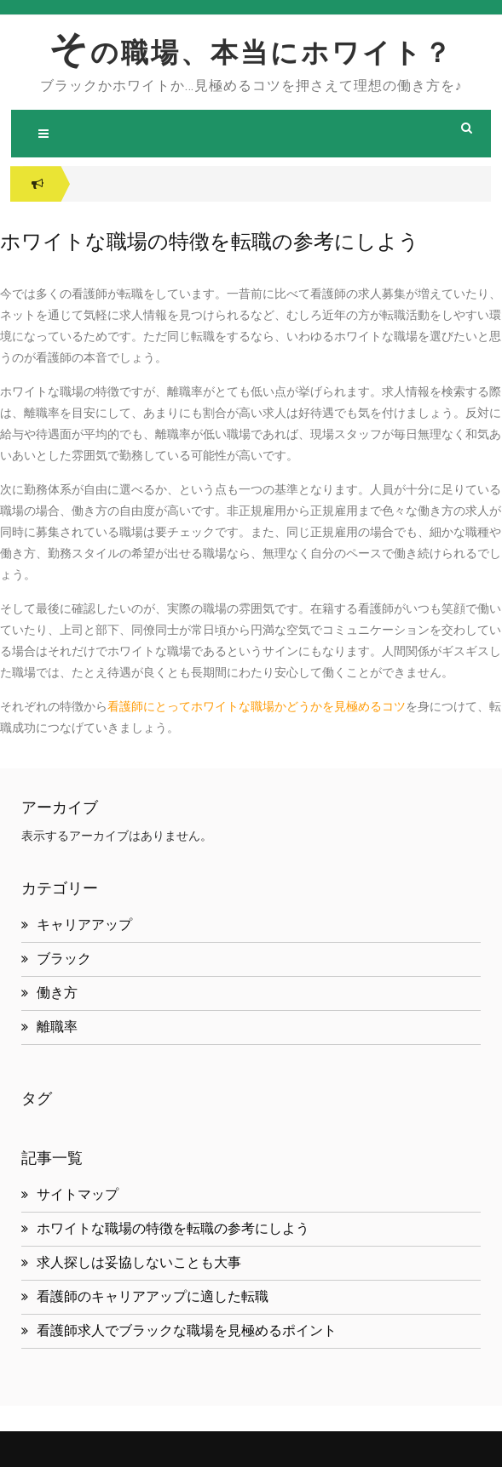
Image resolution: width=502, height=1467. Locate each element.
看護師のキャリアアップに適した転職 (152, 1296)
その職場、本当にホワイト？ (251, 53)
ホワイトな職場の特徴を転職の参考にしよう (173, 1228)
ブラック (64, 958)
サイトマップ (77, 1194)
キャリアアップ (84, 924)
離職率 (57, 1027)
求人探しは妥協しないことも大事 (139, 1262)
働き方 (57, 993)
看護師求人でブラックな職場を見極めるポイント (187, 1330)
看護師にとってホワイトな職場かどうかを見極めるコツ (256, 706)
